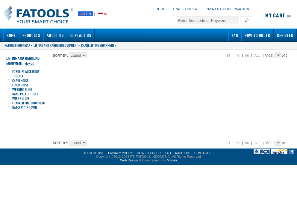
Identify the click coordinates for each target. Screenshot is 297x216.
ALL (257, 55)
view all (29, 63)
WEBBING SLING (22, 89)
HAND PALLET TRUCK (25, 94)
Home (11, 35)
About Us (55, 35)
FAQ (235, 35)
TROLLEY (17, 76)
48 (238, 55)
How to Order (257, 35)
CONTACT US (203, 153)
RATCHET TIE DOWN (24, 107)
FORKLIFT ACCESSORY (26, 71)
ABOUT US (182, 153)
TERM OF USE (94, 153)
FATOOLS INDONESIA (17, 45)
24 (228, 55)
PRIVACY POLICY (120, 153)
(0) (277, 16)
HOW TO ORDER (149, 153)
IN (102, 14)
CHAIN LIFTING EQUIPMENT (97, 45)
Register (285, 35)
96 (247, 55)
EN (86, 14)
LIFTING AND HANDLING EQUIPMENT (56, 45)
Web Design (129, 160)
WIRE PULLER (21, 98)
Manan (172, 160)
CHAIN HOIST (20, 80)
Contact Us (80, 35)
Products (31, 35)
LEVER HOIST (20, 85)
